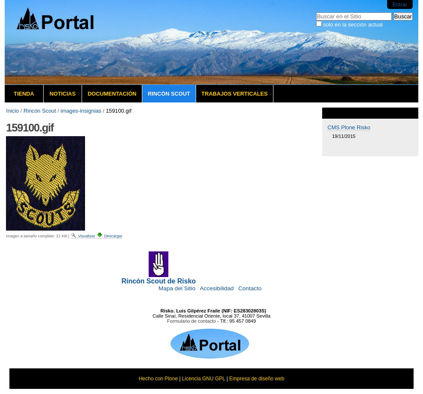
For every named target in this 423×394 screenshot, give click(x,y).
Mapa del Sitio (177, 288)
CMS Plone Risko (348, 127)
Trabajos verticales (234, 93)
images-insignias (81, 111)
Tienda (24, 93)
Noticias (63, 93)
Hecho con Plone (158, 379)
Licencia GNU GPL (203, 379)
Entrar (399, 4)
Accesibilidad (217, 288)
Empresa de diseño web (257, 379)
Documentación (112, 93)
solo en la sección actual (352, 24)
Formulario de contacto (191, 321)
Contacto (249, 288)
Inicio (12, 111)
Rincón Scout (169, 93)
